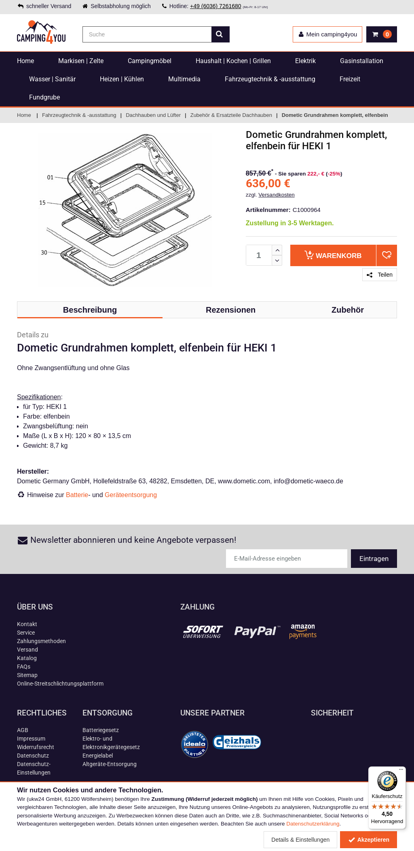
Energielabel (97, 755)
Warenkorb (332, 255)
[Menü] (401, 771)
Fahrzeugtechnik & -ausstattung (270, 79)
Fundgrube (44, 97)
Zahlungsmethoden (41, 641)
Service (26, 632)
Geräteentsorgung (131, 494)
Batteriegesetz (100, 730)
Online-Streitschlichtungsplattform (60, 683)
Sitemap (27, 675)
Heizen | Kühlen (122, 79)
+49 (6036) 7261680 (215, 6)
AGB (22, 730)
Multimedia (184, 79)
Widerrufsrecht (35, 747)
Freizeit (350, 79)
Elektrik (305, 61)
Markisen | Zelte (81, 61)
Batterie (77, 494)
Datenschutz (33, 755)
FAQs (23, 666)
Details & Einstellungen (300, 839)
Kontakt (27, 624)
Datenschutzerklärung (312, 824)
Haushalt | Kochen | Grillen (233, 61)
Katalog (27, 658)
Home (25, 61)
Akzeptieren (368, 840)
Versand (27, 649)
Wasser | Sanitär (52, 79)
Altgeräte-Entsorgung (109, 764)
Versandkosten (276, 195)
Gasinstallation (361, 61)
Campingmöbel (149, 61)
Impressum (31, 738)
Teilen (380, 274)
